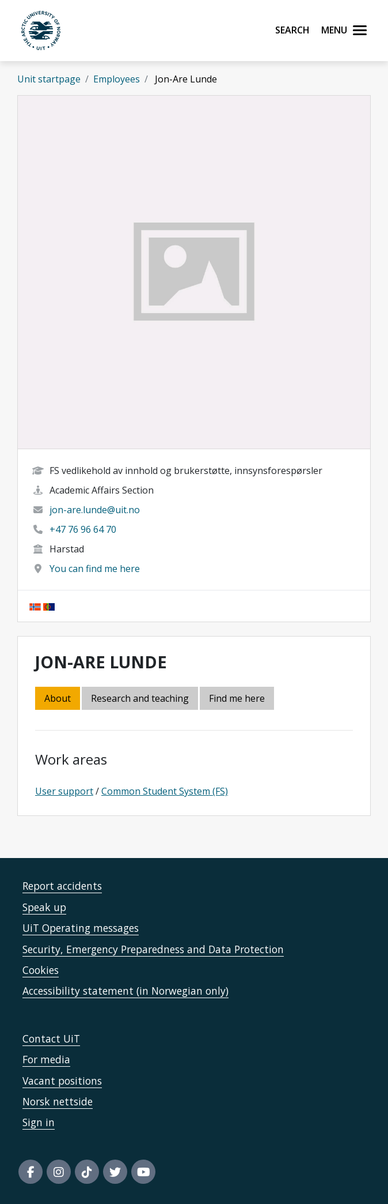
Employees (116, 79)
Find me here (237, 698)
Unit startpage (49, 79)
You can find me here (95, 568)
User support (64, 791)
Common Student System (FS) (164, 791)
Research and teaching (140, 698)
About (57, 698)
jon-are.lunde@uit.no (95, 509)
